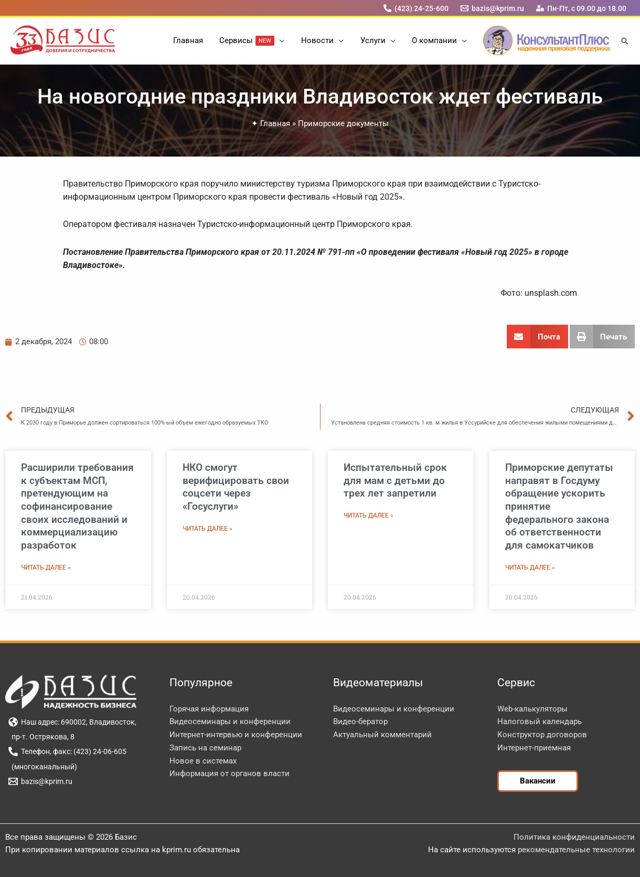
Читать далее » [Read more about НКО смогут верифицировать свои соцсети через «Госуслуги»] (207, 528)
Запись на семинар (205, 747)
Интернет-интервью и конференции (235, 734)
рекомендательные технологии (576, 849)
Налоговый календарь (539, 721)
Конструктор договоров (542, 734)
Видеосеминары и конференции (230, 721)
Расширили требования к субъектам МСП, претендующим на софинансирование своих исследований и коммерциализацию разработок (77, 506)
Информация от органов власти (229, 773)
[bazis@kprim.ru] (492, 8)
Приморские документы (343, 123)
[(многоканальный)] (42, 766)
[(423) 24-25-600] (415, 8)
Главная (275, 123)
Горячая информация (209, 709)
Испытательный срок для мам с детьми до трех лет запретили (395, 480)
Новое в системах (203, 761)
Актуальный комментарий (382, 734)
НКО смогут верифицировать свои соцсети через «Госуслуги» (236, 486)
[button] (280, 40)
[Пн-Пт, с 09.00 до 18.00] (582, 8)
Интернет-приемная (534, 747)
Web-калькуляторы (532, 709)
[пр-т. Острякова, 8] (41, 736)
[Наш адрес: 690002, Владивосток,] (72, 722)
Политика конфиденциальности (574, 837)
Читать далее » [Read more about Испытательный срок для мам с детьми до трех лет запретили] (368, 515)
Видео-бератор (360, 721)
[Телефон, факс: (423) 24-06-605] (67, 751)
